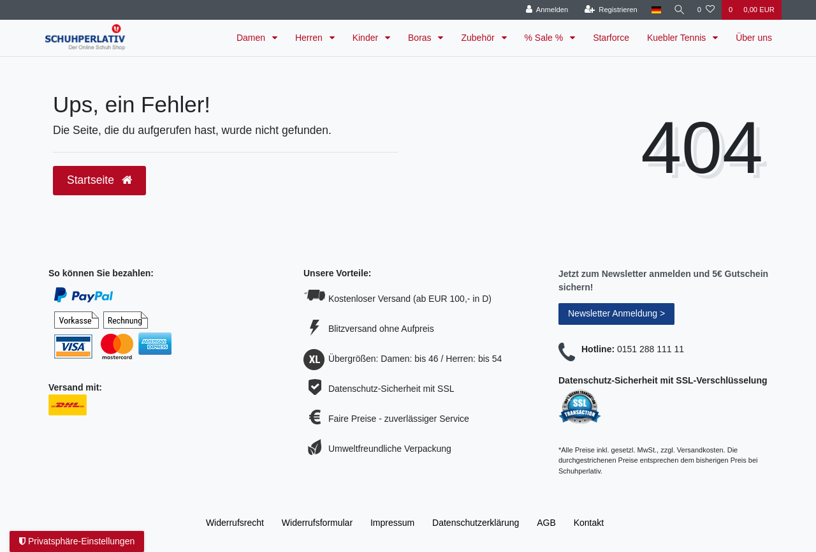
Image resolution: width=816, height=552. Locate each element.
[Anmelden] (543, 10)
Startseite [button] (99, 180)
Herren (310, 38)
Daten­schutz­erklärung (475, 523)
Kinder (367, 38)
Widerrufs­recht (235, 523)
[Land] (652, 10)
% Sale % (545, 38)
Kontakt (589, 523)
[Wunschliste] (706, 10)
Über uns (754, 38)
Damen (252, 38)
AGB (546, 523)
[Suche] (677, 10)
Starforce (611, 38)
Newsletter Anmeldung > (616, 313)
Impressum (392, 523)
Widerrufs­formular (317, 523)
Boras (420, 38)
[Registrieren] (607, 10)
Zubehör (479, 38)
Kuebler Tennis (677, 38)
